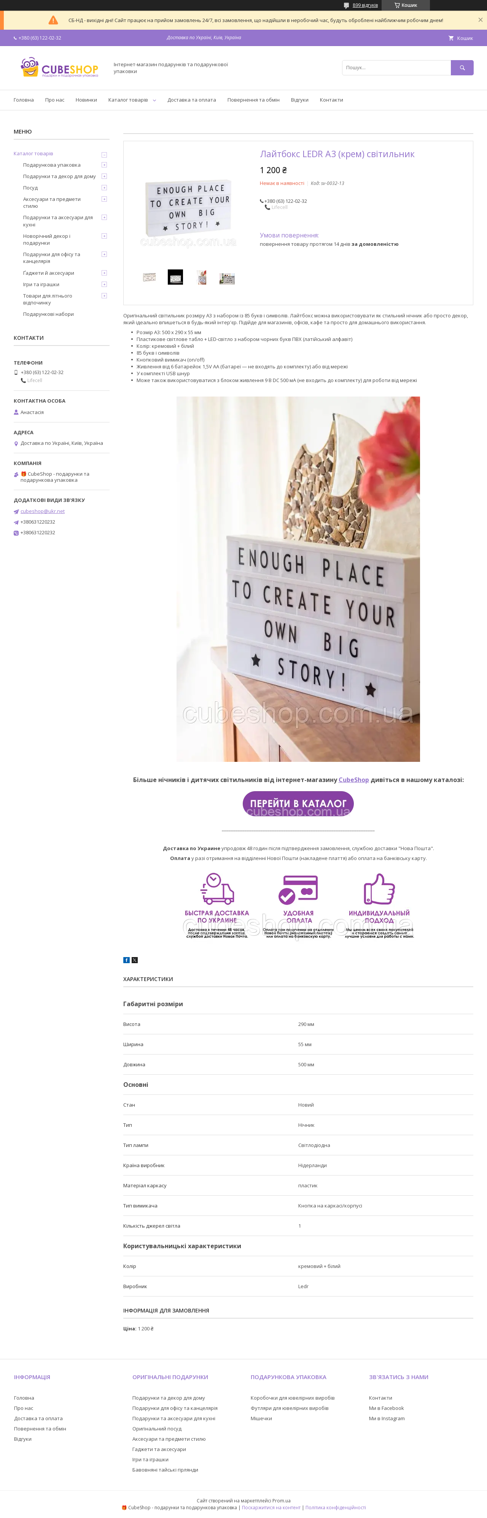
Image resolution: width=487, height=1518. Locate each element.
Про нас (54, 99)
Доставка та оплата (191, 99)
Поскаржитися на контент (271, 1507)
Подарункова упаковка (52, 164)
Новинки (86, 99)
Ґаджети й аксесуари (48, 272)
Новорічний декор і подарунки (46, 239)
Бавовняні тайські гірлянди (165, 1469)
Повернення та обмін (254, 99)
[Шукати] (462, 67)
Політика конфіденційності (336, 1507)
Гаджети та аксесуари (159, 1449)
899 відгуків (365, 5)
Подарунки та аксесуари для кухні (58, 221)
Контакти (331, 99)
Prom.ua (281, 1500)
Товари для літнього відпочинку (47, 299)
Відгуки (300, 99)
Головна (24, 99)
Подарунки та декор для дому (59, 176)
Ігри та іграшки (41, 284)
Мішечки (261, 1418)
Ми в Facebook (386, 1408)
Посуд (30, 187)
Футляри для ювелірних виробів (290, 1408)
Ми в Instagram (387, 1418)
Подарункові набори (48, 314)
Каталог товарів (128, 99)
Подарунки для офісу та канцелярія (51, 257)
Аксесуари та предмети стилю (52, 202)
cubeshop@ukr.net (43, 511)
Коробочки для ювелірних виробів (293, 1397)
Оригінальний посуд (156, 1428)
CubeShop (354, 780)
